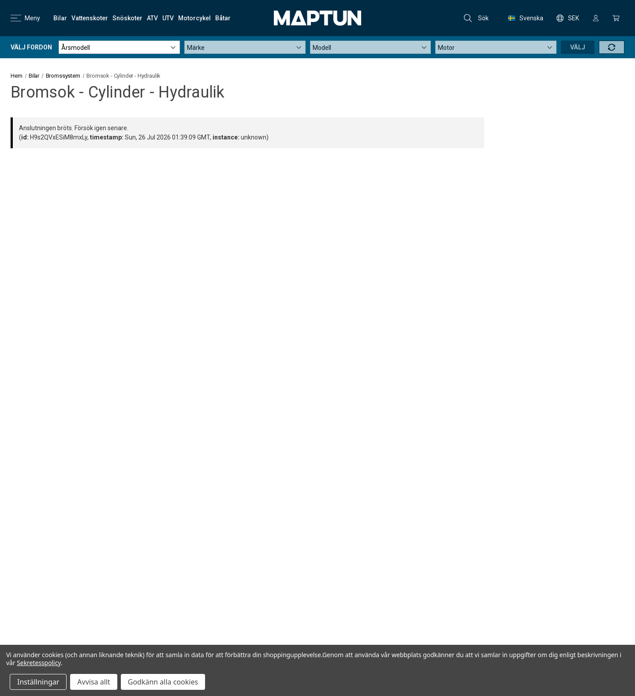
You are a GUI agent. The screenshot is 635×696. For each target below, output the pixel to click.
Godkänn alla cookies (163, 682)
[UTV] (168, 18)
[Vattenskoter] (89, 18)
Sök (476, 18)
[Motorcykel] (194, 18)
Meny (25, 18)
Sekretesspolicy (39, 662)
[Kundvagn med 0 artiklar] (616, 18)
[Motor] (496, 47)
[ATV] (152, 18)
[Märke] (245, 47)
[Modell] (370, 47)
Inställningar (38, 682)
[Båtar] (223, 18)
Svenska (525, 18)
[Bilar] (60, 18)
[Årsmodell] (119, 47)
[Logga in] (596, 18)
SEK (568, 18)
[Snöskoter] (127, 18)
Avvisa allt (93, 682)
